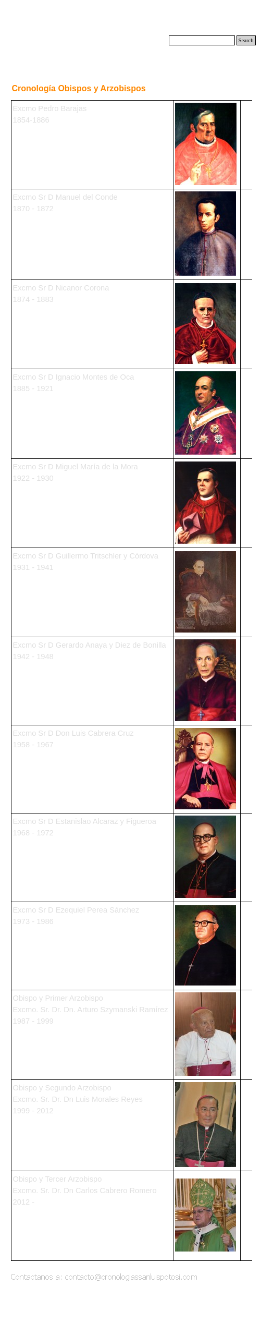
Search (246, 40)
